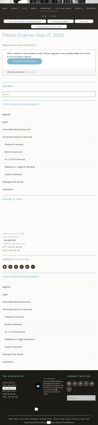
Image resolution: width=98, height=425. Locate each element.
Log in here (31, 72)
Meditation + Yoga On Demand (20, 167)
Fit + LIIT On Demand (15, 159)
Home (4, 8)
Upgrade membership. (24, 61)
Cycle (24, 8)
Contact (68, 419)
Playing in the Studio (12, 182)
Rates (62, 419)
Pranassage (46, 8)
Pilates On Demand (14, 144)
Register (6, 114)
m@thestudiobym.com (14, 243)
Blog (44, 16)
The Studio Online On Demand (17, 137)
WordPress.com (68, 422)
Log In (53, 16)
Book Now (91, 8)
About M (78, 8)
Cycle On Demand (13, 174)
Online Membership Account (16, 129)
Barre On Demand (13, 152)
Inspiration (7, 189)
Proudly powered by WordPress (35, 422)
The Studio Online (63, 8)
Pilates (14, 8)
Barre (33, 8)
